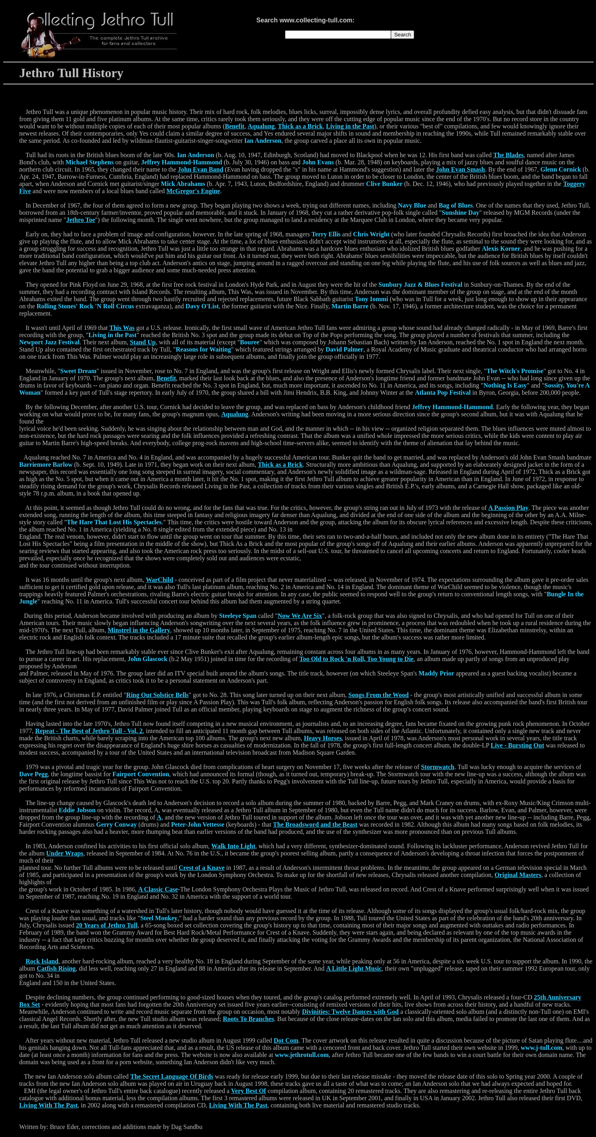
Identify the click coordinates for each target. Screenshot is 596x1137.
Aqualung (261, 126)
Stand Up (142, 342)
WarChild (159, 579)
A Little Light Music (354, 968)
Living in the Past (350, 126)
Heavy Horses (323, 738)
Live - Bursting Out (517, 745)
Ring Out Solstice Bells (157, 694)
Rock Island (42, 961)
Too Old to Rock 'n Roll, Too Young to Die (356, 658)
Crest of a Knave (202, 867)
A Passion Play (508, 507)
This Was (122, 327)
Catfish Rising (56, 968)
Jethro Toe (80, 219)
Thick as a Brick (300, 126)
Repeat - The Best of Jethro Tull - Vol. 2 (89, 730)
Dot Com (286, 1040)
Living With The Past (48, 1105)
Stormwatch (437, 766)
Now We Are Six (299, 615)
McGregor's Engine (193, 191)
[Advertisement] (489, 34)
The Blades (508, 155)
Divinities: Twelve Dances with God (350, 1011)
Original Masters (517, 874)
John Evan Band (200, 169)
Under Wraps (65, 853)
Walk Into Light (233, 846)
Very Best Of (248, 1090)
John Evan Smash (460, 169)
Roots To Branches (248, 1018)
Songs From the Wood (378, 694)
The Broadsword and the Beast (315, 824)
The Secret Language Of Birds (171, 1076)
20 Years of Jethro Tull (107, 925)
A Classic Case (158, 889)
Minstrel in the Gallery (139, 630)
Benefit (235, 126)
